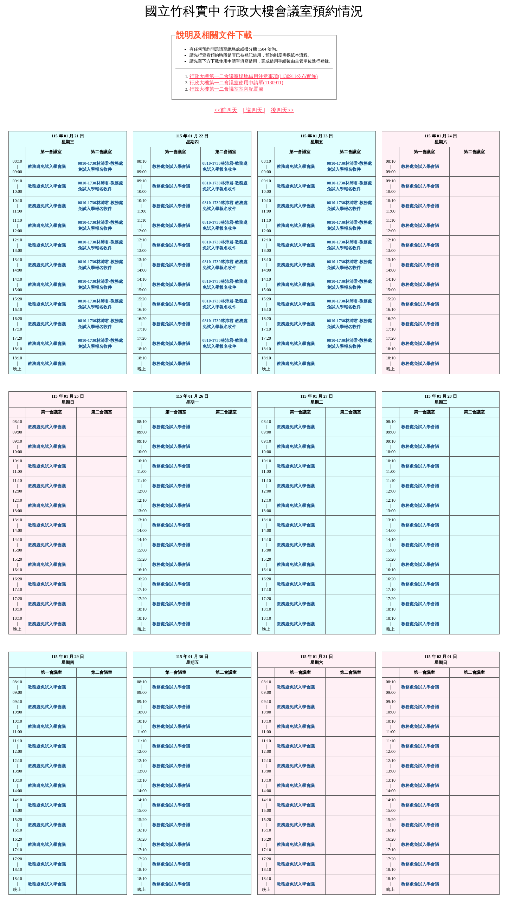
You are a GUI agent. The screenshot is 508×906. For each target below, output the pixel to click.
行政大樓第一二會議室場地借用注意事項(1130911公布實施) (253, 76)
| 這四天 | (254, 110)
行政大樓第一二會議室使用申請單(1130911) (236, 82)
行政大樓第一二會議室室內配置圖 (226, 89)
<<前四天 (225, 110)
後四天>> (282, 110)
